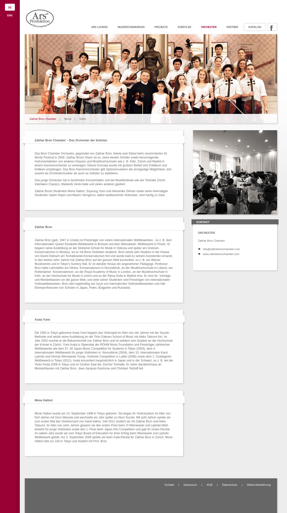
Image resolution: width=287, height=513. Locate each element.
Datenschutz (229, 484)
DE (10, 7)
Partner (232, 27)
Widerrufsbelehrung (259, 484)
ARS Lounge (99, 27)
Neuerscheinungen (131, 27)
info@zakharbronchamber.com (221, 249)
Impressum (190, 484)
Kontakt (169, 484)
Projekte (161, 27)
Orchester (209, 27)
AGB (209, 484)
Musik (68, 118)
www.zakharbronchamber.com (221, 254)
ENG (10, 15)
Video (82, 118)
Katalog (255, 27)
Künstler (184, 27)
